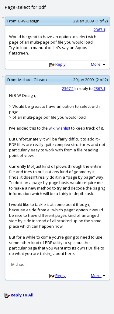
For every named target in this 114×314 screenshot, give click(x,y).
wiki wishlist (59, 128)
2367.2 (68, 88)
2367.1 (99, 29)
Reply (60, 64)
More (99, 64)
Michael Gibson (32, 79)
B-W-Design (29, 21)
